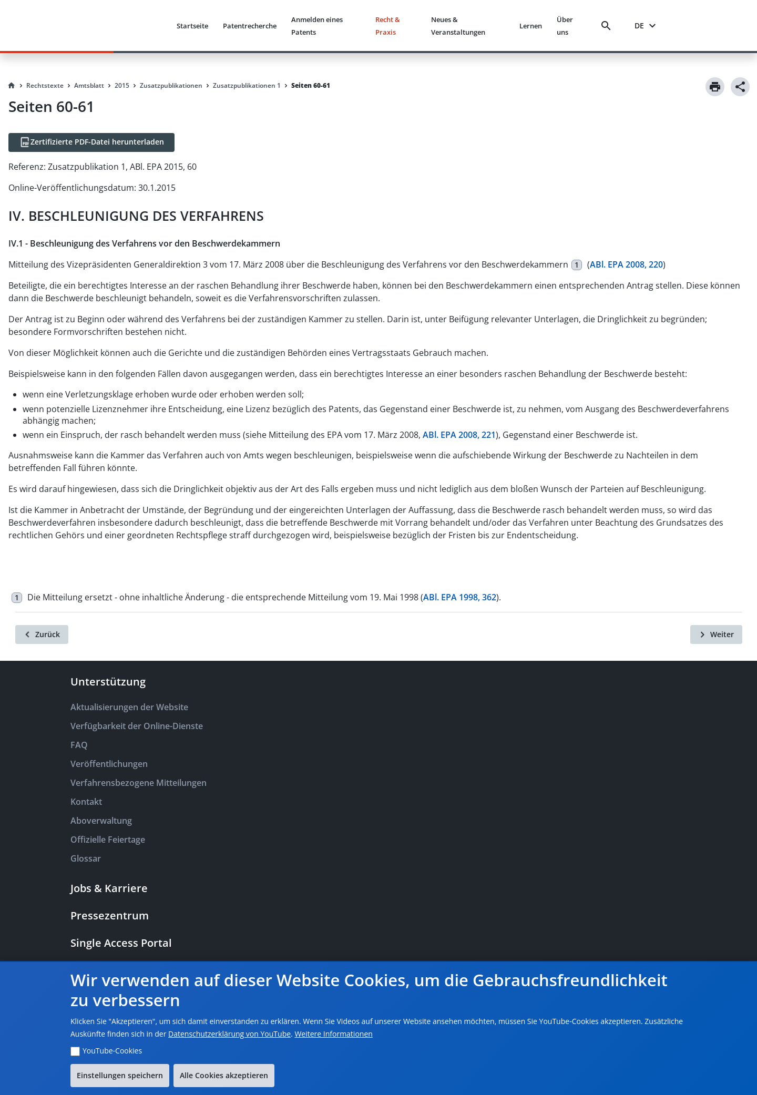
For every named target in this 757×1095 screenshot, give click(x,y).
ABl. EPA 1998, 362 (459, 597)
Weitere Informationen (333, 1034)
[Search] (608, 25)
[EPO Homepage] (128, 25)
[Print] (714, 86)
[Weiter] (716, 634)
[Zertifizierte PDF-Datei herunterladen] (91, 142)
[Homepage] (11, 85)
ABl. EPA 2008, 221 (459, 435)
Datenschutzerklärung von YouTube (229, 1034)
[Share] (740, 86)
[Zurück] (41, 634)
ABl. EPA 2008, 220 (626, 264)
